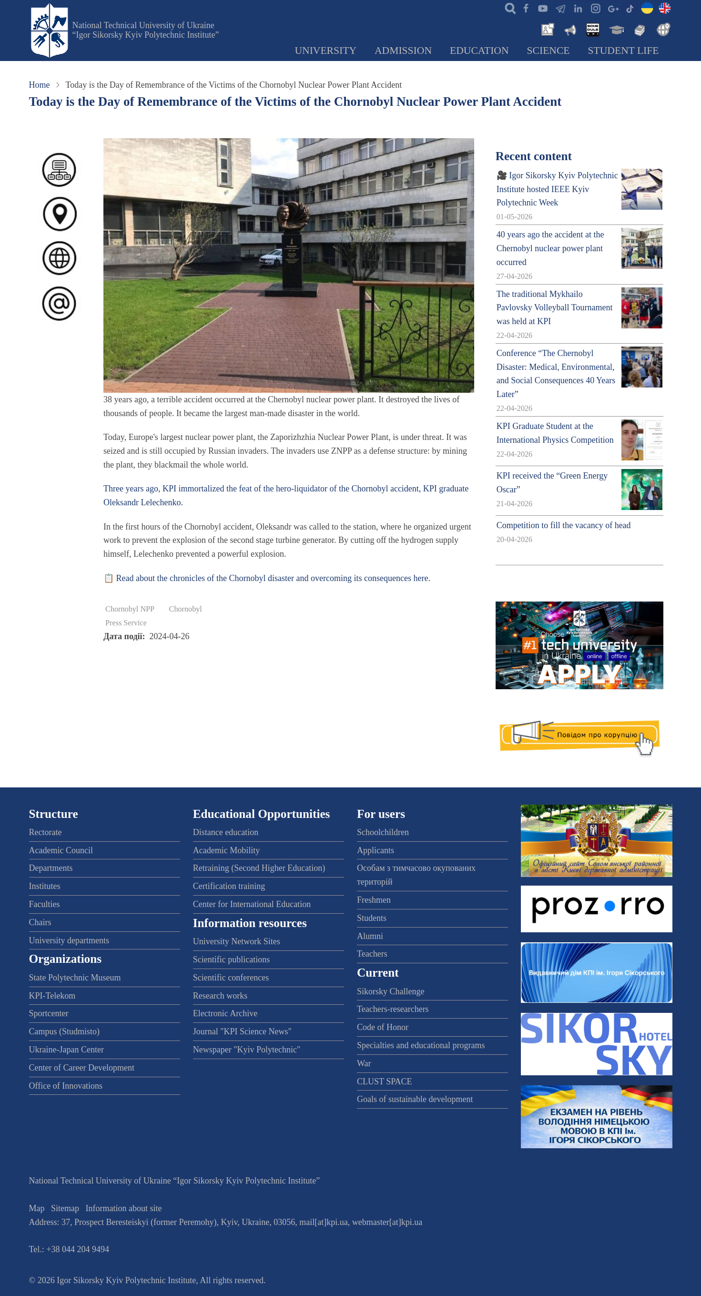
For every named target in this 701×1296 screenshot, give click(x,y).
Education (479, 50)
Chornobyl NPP (129, 609)
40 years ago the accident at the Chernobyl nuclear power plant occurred (550, 248)
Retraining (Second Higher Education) (259, 868)
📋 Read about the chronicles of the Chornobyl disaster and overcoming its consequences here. (266, 578)
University (325, 50)
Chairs (40, 922)
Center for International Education (252, 904)
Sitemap (65, 1208)
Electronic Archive (225, 1013)
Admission (403, 50)
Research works (220, 995)
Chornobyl (185, 609)
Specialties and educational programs (421, 1045)
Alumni (370, 936)
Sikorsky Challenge (391, 991)
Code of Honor (382, 1027)
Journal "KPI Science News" (242, 1031)
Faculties (44, 904)
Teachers (372, 954)
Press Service (126, 623)
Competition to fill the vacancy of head (564, 525)
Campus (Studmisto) (64, 1031)
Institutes (45, 886)
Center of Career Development (81, 1067)
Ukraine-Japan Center (66, 1049)
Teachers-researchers (393, 1009)
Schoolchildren (383, 832)
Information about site (124, 1208)
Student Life (623, 50)
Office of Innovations (66, 1086)
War (364, 1063)
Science (548, 50)
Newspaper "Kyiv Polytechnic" (247, 1049)
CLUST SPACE (384, 1081)
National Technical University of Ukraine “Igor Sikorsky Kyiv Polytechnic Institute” (145, 30)
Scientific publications (231, 959)
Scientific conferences (231, 977)
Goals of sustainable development (415, 1099)
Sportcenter (49, 1013)
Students (371, 918)
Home (39, 85)
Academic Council (61, 850)
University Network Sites (236, 941)
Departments (51, 868)
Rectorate (45, 832)
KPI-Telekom (52, 995)
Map (37, 1208)
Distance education (225, 832)
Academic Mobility (226, 850)
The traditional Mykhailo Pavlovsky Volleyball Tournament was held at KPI (555, 308)
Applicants (375, 850)
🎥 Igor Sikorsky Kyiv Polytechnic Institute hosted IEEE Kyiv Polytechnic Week (557, 189)
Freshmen (374, 900)
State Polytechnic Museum (75, 977)
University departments (69, 940)
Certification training (229, 886)
